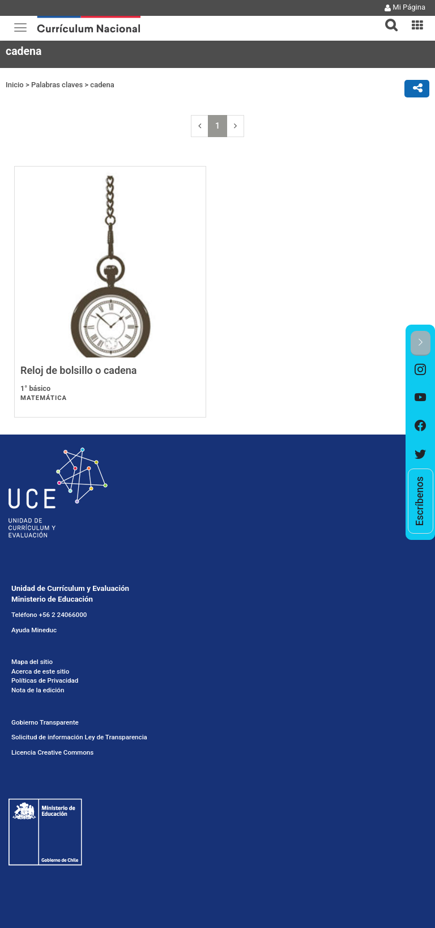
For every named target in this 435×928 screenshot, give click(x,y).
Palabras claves (57, 84)
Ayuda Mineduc (34, 630)
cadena (102, 84)
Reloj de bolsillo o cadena (78, 370)
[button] (387, 18)
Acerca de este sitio (40, 671)
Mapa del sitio (32, 662)
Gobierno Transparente (45, 722)
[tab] (387, 18)
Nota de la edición (37, 690)
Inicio (15, 84)
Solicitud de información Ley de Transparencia (79, 737)
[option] (420, 370)
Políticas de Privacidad (44, 680)
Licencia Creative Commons (52, 752)
